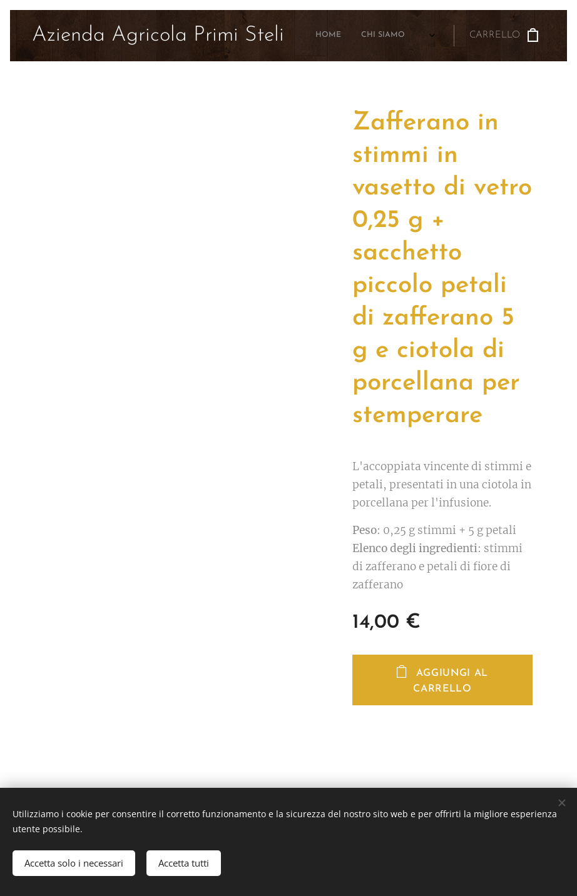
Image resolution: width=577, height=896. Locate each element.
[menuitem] (322, 35)
